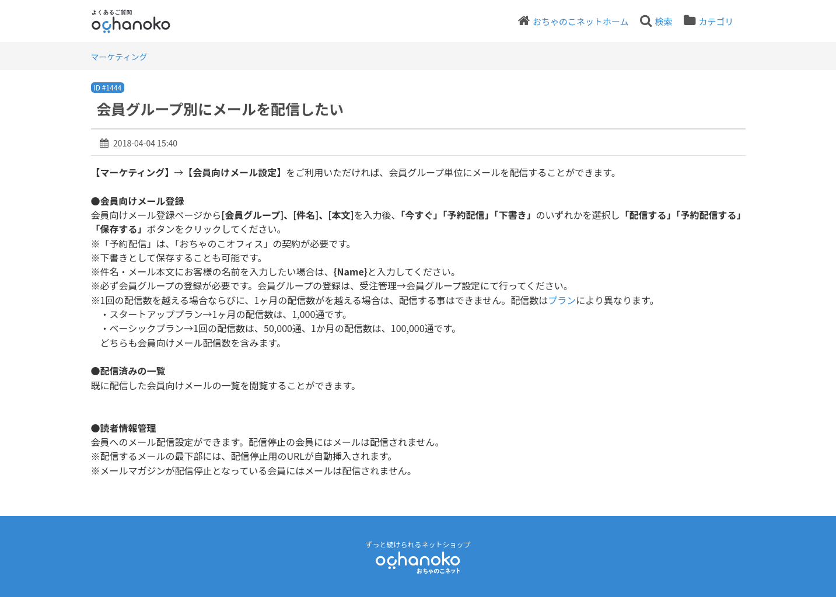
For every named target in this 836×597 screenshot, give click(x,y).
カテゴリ (715, 21)
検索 (663, 21)
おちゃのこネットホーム (581, 21)
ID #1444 (107, 87)
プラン (562, 300)
